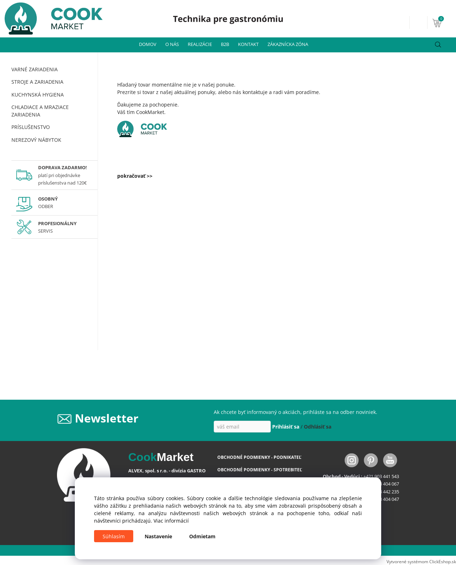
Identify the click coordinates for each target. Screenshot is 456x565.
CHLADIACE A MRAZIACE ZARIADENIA (40, 111)
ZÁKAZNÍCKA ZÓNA (288, 44)
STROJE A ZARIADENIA (37, 81)
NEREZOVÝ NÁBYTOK (36, 139)
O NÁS (172, 44)
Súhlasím (114, 536)
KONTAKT (248, 44)
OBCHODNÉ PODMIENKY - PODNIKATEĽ (259, 457)
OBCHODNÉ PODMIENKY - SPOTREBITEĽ (259, 470)
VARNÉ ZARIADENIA (34, 69)
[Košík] (443, 22)
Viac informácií (171, 520)
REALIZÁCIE (200, 44)
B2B (225, 44)
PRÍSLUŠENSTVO (30, 127)
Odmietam (202, 536)
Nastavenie (158, 536)
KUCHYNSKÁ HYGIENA (37, 94)
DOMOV (147, 44)
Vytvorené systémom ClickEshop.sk (421, 561)
